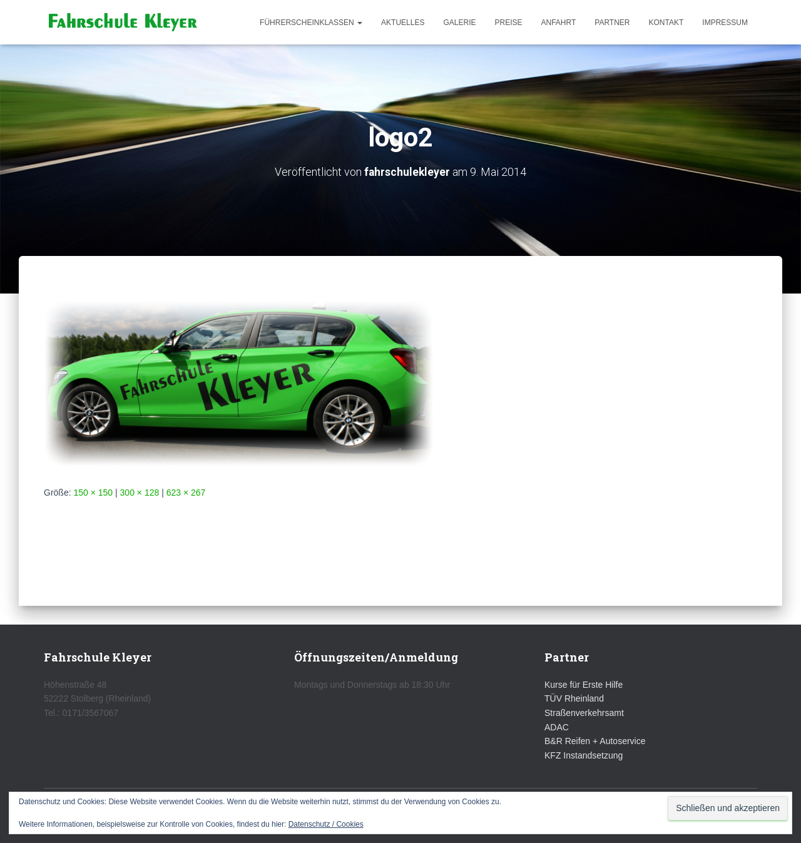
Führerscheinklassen (311, 22)
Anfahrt (558, 22)
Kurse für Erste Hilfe (583, 685)
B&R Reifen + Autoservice (594, 741)
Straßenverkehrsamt (584, 713)
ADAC (556, 727)
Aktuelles (402, 22)
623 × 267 (186, 493)
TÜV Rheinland (574, 698)
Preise (508, 22)
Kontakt (666, 22)
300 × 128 (140, 493)
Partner (612, 22)
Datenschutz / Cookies (326, 824)
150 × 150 (93, 493)
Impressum (725, 22)
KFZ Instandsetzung (583, 755)
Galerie (459, 22)
